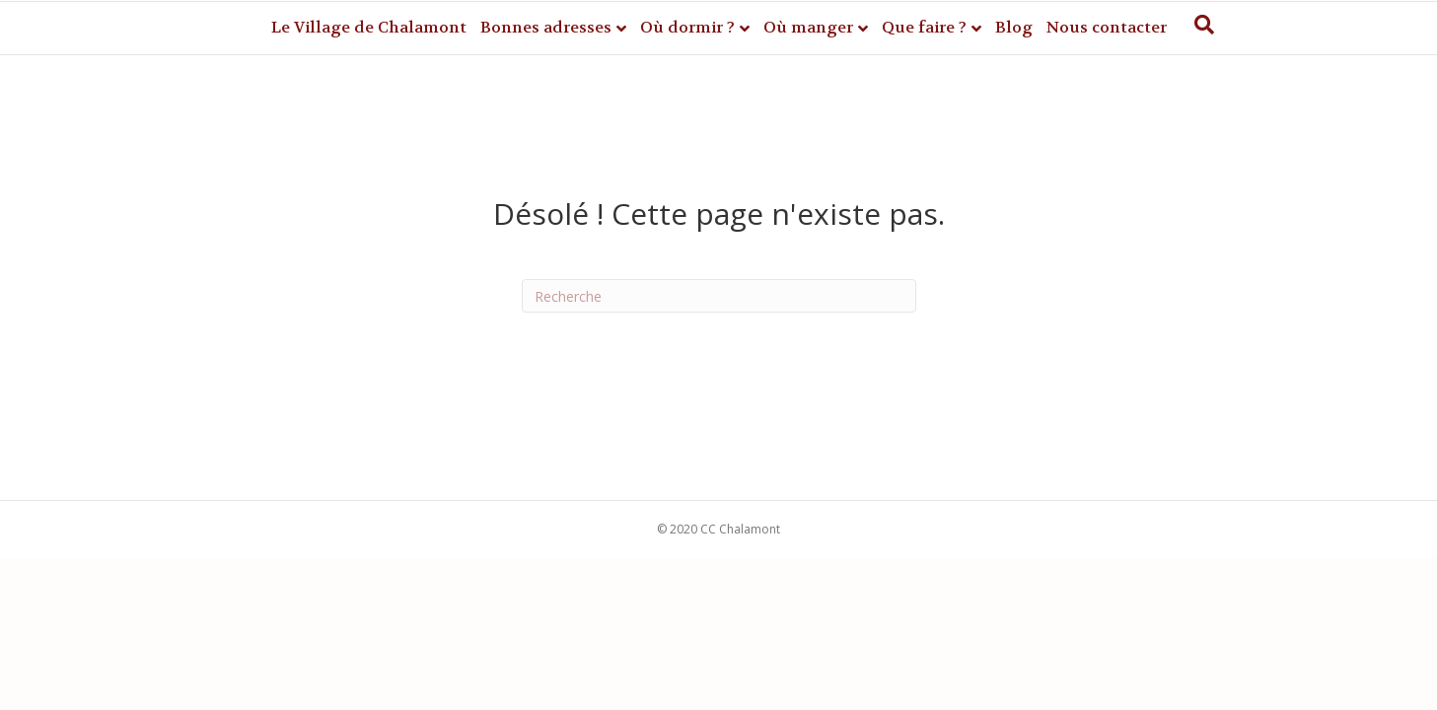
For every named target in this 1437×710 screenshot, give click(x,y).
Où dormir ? (687, 27)
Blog (1014, 27)
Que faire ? (924, 27)
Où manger (808, 27)
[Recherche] (1204, 24)
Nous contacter (1106, 27)
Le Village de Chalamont (369, 27)
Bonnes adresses (545, 27)
